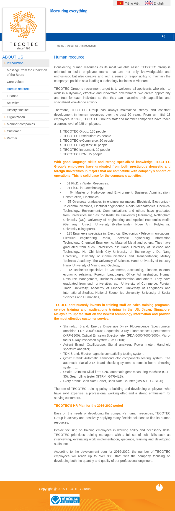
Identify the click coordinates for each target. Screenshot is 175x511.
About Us (72, 45)
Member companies (20, 124)
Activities (13, 103)
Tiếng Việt (131, 3)
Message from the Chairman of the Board (27, 72)
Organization (15, 117)
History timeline (18, 110)
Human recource (19, 89)
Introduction (88, 45)
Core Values (15, 82)
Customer (13, 131)
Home (60, 45)
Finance (12, 96)
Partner (11, 138)
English (159, 3)
